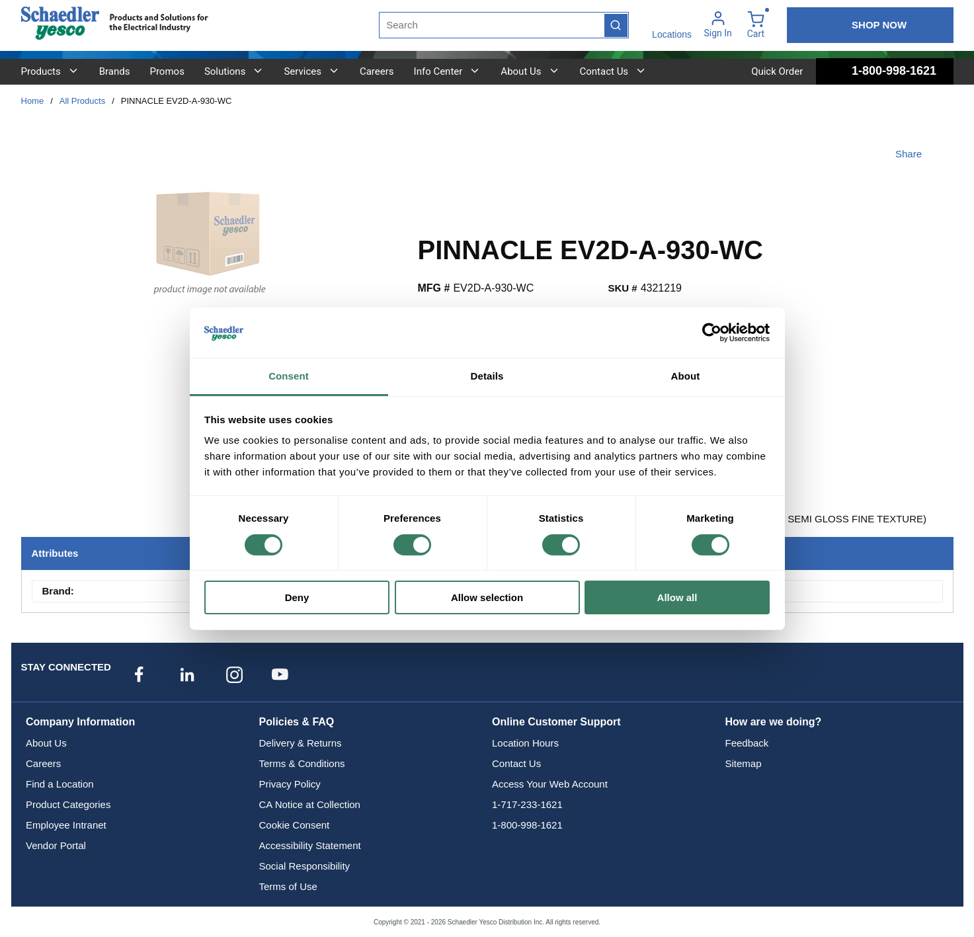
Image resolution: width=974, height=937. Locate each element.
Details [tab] (487, 376)
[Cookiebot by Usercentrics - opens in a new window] (712, 333)
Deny (297, 597)
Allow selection (487, 597)
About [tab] (685, 376)
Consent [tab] (288, 376)
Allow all (677, 597)
